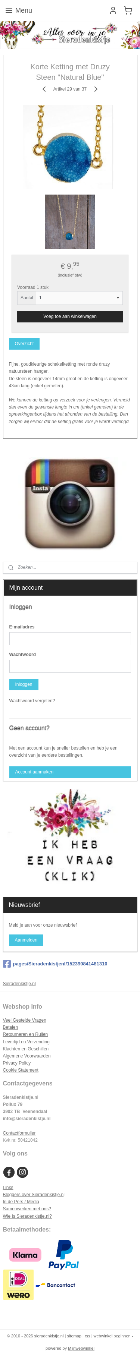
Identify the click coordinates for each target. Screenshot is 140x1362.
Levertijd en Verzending (26, 1041)
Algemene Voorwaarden (27, 1056)
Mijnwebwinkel (81, 1348)
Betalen (10, 1027)
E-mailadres (22, 627)
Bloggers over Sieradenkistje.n (33, 1194)
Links (8, 1187)
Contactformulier (19, 1133)
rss (87, 1336)
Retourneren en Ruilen (25, 1034)
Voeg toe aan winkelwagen (70, 316)
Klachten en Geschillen (26, 1049)
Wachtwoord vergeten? (32, 700)
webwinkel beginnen (112, 1336)
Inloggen (23, 684)
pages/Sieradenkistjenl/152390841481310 (55, 963)
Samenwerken (17, 1208)
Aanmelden (26, 940)
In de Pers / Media (21, 1201)
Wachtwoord (22, 654)
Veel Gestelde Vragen (24, 1020)
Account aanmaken (34, 772)
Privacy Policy (17, 1063)
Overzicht (24, 343)
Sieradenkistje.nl (19, 983)
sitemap (74, 1336)
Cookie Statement (20, 1070)
